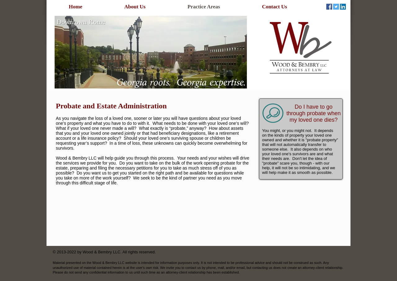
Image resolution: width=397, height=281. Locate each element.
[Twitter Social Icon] (336, 7)
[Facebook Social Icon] (329, 7)
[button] (151, 52)
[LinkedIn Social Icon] (343, 7)
